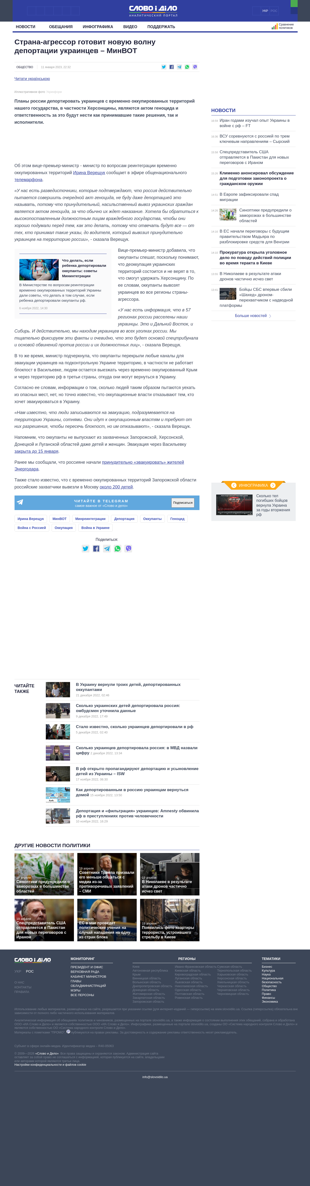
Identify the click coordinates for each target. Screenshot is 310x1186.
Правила (22, 1094)
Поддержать (161, 27)
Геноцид (177, 621)
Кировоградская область (193, 1077)
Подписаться (183, 605)
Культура (268, 1073)
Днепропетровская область (152, 1088)
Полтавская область (189, 1096)
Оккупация (64, 630)
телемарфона (28, 282)
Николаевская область (191, 1088)
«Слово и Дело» (47, 1156)
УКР (265, 11)
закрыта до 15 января (36, 554)
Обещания (61, 27)
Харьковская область (232, 1077)
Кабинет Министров (88, 1079)
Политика (269, 1092)
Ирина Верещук (89, 275)
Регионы (186, 1061)
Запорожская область (148, 1104)
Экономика (270, 1104)
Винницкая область (147, 1081)
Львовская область (189, 1085)
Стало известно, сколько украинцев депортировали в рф (134, 832)
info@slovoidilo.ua (154, 1179)
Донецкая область (146, 1092)
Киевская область (188, 1073)
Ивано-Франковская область (195, 1069)
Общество (24, 67)
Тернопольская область (234, 1073)
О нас (19, 1085)
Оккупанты (152, 621)
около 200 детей (116, 589)
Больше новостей (253, 316)
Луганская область (188, 1081)
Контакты (23, 1089)
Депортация (124, 621)
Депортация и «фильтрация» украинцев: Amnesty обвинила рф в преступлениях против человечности (137, 918)
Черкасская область (231, 1088)
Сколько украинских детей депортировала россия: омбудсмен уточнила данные (129, 813)
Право (266, 1096)
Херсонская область (232, 1081)
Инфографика (98, 27)
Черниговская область (233, 1092)
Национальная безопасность (272, 1083)
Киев (136, 1069)
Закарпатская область (149, 1100)
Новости (27, 27)
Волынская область (147, 1085)
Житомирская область (149, 1096)
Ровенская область (189, 1100)
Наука (266, 1077)
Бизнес (267, 1069)
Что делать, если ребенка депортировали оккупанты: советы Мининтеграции (84, 371)
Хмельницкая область (233, 1085)
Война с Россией (32, 630)
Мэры (75, 1093)
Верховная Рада (85, 1074)
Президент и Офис (87, 1070)
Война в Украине (95, 630)
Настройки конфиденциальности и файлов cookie (50, 1167)
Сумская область (229, 1069)
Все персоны (82, 1097)
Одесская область (188, 1092)
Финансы (268, 1100)
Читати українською (32, 79)
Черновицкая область (233, 1096)
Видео (130, 27)
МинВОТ (60, 621)
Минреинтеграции (90, 621)
